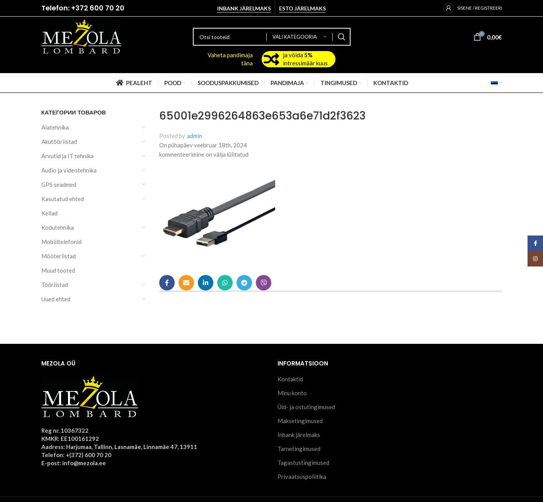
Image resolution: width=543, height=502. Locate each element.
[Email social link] (186, 282)
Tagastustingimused (303, 462)
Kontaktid (290, 379)
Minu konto (292, 392)
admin (194, 135)
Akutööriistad (59, 141)
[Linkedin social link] (205, 282)
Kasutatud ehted (62, 198)
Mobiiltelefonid (61, 241)
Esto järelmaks (302, 8)
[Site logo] (81, 35)
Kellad (49, 213)
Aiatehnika (55, 127)
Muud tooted (58, 270)
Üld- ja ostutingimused (306, 406)
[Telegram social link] (244, 282)
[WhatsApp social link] (225, 282)
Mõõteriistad (58, 256)
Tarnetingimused (298, 448)
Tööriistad (54, 284)
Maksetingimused (300, 420)
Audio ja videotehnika (69, 170)
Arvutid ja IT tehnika (67, 155)
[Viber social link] (263, 282)
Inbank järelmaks (244, 8)
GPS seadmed (58, 184)
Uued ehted (55, 298)
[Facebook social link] (167, 282)
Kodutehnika (57, 227)
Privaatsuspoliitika (301, 476)
